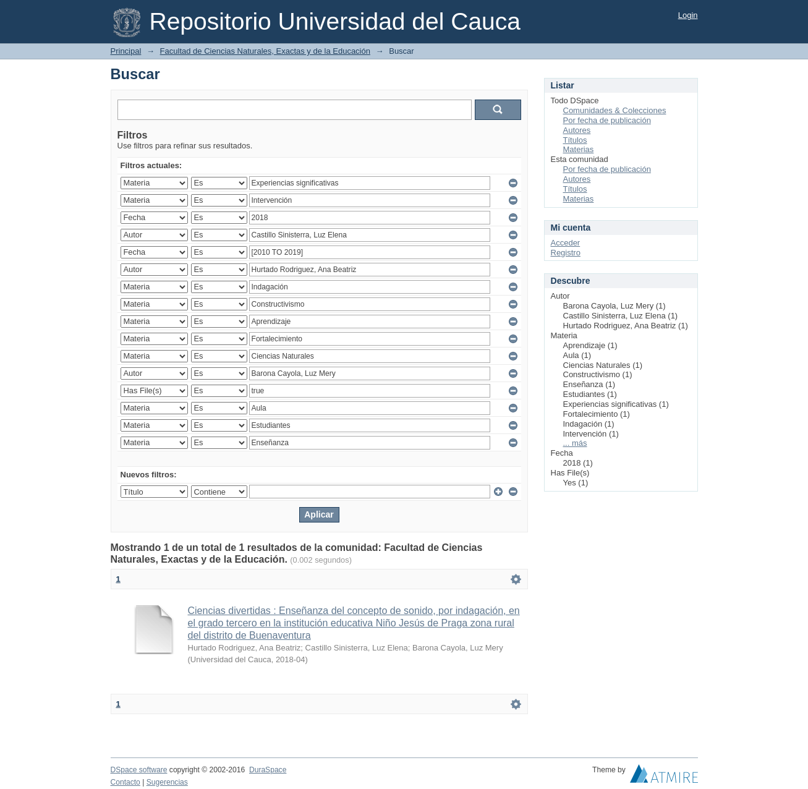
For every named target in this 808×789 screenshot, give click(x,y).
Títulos (575, 140)
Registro (565, 252)
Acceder (565, 242)
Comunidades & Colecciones (614, 110)
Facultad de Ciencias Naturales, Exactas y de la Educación (265, 51)
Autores (577, 130)
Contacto (125, 782)
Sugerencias (167, 782)
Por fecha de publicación (607, 120)
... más (575, 443)
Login (688, 15)
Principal (126, 51)
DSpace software (139, 770)
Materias (578, 149)
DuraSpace (267, 770)
